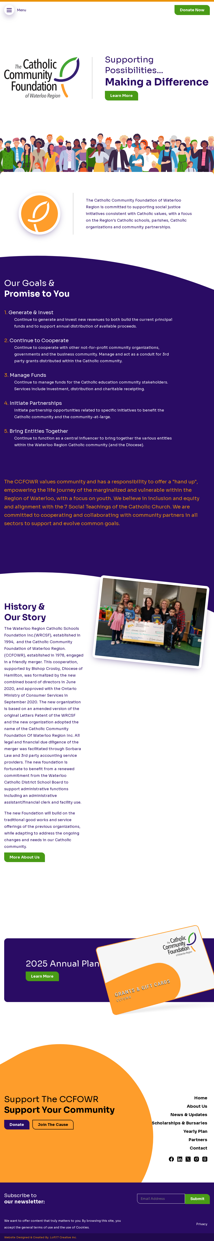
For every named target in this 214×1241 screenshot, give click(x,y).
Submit (197, 1198)
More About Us (24, 857)
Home (200, 1098)
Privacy (201, 1223)
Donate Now (192, 10)
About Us (197, 1106)
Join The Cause (53, 1124)
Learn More (121, 95)
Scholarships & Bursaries (179, 1123)
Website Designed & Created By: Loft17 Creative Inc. (40, 1236)
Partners (198, 1139)
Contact (198, 1148)
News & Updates (188, 1114)
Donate (17, 1124)
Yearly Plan (195, 1131)
